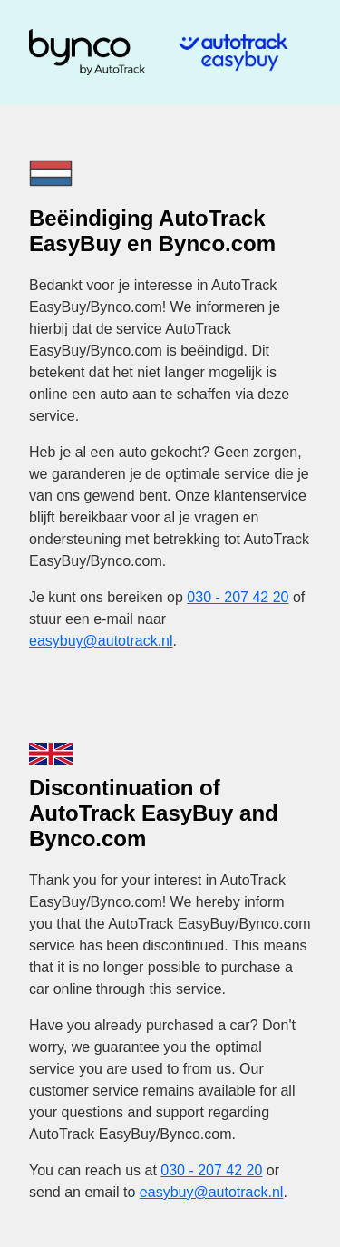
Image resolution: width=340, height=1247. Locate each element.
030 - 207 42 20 (237, 597)
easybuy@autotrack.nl (101, 640)
